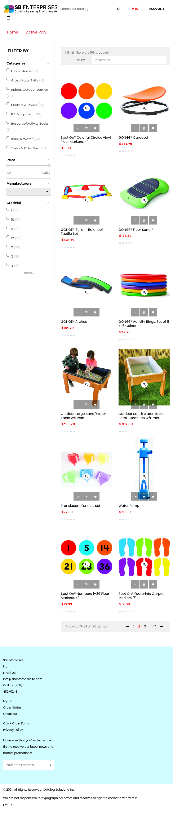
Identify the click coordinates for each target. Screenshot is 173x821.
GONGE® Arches (74, 321)
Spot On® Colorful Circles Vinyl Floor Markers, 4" (86, 139)
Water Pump (129, 505)
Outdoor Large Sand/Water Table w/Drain (83, 415)
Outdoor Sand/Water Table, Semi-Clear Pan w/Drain (141, 415)
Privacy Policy (13, 730)
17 (154, 626)
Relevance (129, 59)
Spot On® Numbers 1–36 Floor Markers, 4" (85, 595)
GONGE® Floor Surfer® (136, 229)
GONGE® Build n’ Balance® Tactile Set (82, 231)
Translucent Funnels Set (80, 505)
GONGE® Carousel (133, 137)
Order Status (12, 707)
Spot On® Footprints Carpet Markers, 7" (141, 595)
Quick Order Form (16, 723)
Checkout (10, 714)
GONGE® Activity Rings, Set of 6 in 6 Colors (144, 323)
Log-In (8, 701)
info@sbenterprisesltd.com (23, 679)
